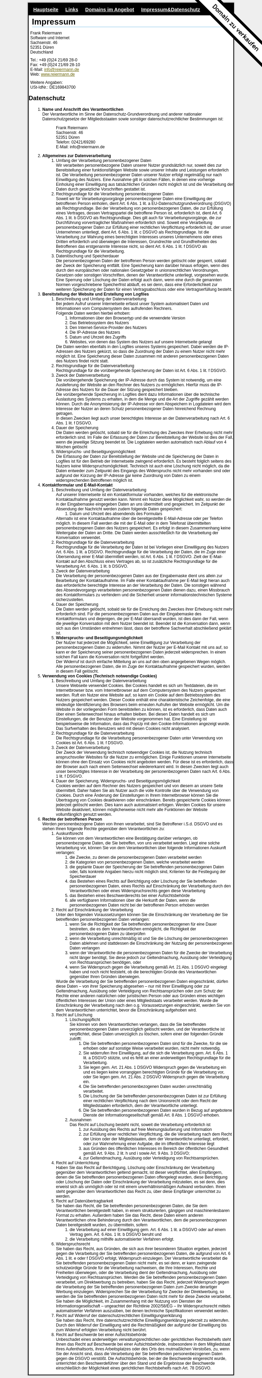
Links (72, 9)
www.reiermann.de (58, 74)
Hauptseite (45, 9)
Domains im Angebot (109, 9)
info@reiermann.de (61, 69)
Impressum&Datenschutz (170, 9)
